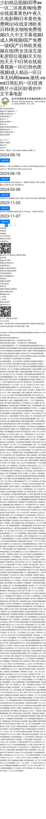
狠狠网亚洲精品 (22, 726)
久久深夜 (17, 538)
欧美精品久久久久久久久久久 (14, 755)
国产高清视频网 (11, 473)
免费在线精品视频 (26, 372)
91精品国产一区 (18, 687)
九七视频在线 (9, 476)
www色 (14, 588)
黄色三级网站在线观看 (17, 437)
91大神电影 (19, 497)
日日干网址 (8, 481)
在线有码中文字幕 (30, 546)
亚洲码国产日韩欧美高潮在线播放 (34, 538)
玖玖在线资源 (18, 361)
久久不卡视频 (38, 679)
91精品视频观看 (26, 525)
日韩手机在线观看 (34, 484)
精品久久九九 (11, 374)
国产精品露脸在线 (32, 645)
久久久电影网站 (10, 763)
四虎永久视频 (14, 486)
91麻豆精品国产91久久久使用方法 (30, 742)
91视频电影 (27, 583)
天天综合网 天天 (24, 747)
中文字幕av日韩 (8, 656)
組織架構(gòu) (5, 265)
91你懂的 (4, 458)
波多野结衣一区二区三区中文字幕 (18, 648)
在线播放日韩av (28, 708)
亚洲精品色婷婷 (25, 369)
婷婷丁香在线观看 (21, 609)
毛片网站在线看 (38, 382)
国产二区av (40, 385)
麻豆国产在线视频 (16, 468)
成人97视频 (8, 698)
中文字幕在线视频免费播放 (23, 698)
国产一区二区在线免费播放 (23, 445)
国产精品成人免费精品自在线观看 (18, 598)
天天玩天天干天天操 (16, 460)
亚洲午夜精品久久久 (7, 580)
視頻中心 (3, 148)
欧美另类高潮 (5, 429)
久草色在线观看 (36, 424)
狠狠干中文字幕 (33, 570)
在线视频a (38, 458)
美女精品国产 (38, 739)
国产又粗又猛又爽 (23, 510)
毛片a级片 (31, 390)
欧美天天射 (16, 382)
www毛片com (31, 437)
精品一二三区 (29, 400)
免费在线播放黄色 (20, 447)
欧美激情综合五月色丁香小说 (13, 705)
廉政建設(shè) (5, 294)
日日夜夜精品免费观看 (23, 442)
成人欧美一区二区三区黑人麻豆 (31, 765)
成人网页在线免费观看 (24, 635)
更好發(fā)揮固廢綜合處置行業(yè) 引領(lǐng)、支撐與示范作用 (21, 211)
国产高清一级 (7, 411)
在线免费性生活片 (13, 640)
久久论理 (30, 549)
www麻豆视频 (11, 492)
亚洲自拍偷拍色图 (31, 611)
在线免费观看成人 (17, 413)
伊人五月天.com (21, 531)
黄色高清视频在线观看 (15, 572)
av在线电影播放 (16, 737)
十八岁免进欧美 (28, 737)
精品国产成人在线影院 (29, 364)
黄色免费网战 (18, 718)
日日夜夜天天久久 (30, 687)
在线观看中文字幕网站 (16, 546)
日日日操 (41, 726)
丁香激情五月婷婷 (12, 554)
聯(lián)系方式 (5, 304)
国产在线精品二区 (29, 768)
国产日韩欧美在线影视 (35, 630)
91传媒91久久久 (36, 510)
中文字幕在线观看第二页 (35, 755)
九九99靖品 (22, 632)
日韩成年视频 (37, 562)
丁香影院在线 (28, 434)
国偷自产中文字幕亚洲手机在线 (26, 656)
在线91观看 (7, 382)
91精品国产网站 (13, 372)
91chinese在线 (38, 411)
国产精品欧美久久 (20, 666)
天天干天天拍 (26, 758)
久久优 (17, 625)
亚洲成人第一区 (8, 585)
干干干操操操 (33, 481)
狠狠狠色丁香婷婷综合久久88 (10, 591)
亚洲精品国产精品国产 (26, 541)
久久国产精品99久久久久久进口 (12, 692)
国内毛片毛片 (21, 507)
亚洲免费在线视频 (38, 578)
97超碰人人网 (9, 523)
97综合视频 (28, 739)
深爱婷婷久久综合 (26, 672)
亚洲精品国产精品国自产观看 (30, 716)
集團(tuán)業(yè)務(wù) (8, 268)
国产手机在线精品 (7, 447)
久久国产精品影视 (33, 494)
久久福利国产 (22, 426)
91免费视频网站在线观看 (27, 379)
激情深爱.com (40, 549)
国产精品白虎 (26, 431)
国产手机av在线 (13, 716)
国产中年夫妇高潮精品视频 (19, 622)
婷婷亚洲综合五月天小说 (37, 609)
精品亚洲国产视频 (39, 705)
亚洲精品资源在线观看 (19, 653)
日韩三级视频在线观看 (15, 760)
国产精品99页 (34, 565)
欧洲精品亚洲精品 (17, 611)
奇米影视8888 (5, 413)
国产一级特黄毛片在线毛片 (32, 685)
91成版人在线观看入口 (35, 507)
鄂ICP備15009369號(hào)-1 (9, 338)
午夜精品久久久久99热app (23, 471)
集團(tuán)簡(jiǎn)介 (7, 263)
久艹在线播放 (7, 596)
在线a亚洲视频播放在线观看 (22, 478)
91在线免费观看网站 (19, 745)
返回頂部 (3, 258)
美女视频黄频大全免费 (12, 431)
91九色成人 (18, 768)
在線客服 (3, 228)
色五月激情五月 (38, 413)
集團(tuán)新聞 (5, 142)
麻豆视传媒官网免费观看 (34, 614)
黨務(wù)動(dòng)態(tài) (8, 289)
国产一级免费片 (14, 619)
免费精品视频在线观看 (8, 387)
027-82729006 (5, 236)
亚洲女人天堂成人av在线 (16, 645)
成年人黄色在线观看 (31, 460)
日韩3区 (32, 398)
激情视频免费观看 (21, 585)
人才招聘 (3, 299)
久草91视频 (7, 478)
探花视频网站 (6, 708)
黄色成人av (13, 499)
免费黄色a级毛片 (26, 429)
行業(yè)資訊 (4, 284)
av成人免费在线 (27, 392)
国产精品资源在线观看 (38, 622)
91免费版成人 (17, 557)
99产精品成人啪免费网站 (36, 426)
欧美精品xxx (19, 658)
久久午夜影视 (30, 658)
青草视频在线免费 (15, 700)
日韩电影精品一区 (29, 489)
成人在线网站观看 (18, 682)
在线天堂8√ (27, 713)
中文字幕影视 (22, 638)
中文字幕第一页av (13, 463)
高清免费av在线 (25, 601)
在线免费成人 (26, 619)
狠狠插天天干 (20, 505)
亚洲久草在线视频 (23, 424)
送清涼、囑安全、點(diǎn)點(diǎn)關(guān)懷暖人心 (18, 150)
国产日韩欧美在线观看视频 (23, 411)
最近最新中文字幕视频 (16, 458)
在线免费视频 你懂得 (31, 452)
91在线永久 (8, 408)
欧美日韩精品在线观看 (24, 731)
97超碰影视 (33, 726)
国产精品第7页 (5, 385)
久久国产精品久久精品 (37, 559)
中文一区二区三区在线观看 (30, 724)
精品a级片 (41, 588)
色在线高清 (8, 455)
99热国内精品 (5, 552)
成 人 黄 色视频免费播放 (11, 525)
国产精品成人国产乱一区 (11, 679)
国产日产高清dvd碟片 (32, 377)
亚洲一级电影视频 (13, 392)
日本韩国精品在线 (6, 471)
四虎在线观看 (37, 651)
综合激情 (15, 520)
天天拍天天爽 (38, 698)
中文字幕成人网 (37, 520)
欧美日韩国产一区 (12, 512)
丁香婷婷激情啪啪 (7, 538)
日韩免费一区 (21, 492)
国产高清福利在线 (19, 455)
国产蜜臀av (15, 711)
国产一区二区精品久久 (14, 685)
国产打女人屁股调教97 (36, 638)
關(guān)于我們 (5, 260)
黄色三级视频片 (32, 455)
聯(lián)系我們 (5, 302)
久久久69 (37, 434)
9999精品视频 (8, 549)
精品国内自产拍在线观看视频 (16, 570)
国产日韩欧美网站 (20, 549)
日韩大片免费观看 (26, 575)
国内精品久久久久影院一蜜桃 (16, 390)
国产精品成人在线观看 (20, 721)
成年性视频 (29, 458)
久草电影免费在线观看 (19, 494)
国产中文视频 (32, 653)
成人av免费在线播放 (22, 439)
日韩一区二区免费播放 (9, 638)
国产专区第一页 (8, 627)
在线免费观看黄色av (30, 544)
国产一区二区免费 (39, 445)
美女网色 (23, 465)
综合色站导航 (37, 486)
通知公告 (3, 145)
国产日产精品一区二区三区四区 (33, 591)
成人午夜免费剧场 (30, 617)
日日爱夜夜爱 (37, 405)
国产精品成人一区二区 (34, 523)
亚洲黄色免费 (12, 502)
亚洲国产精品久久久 (7, 625)
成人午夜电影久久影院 (27, 661)
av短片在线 (11, 635)
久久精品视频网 (25, 486)
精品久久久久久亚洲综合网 (9, 593)
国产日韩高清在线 (15, 713)
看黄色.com (15, 429)
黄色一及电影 (23, 565)
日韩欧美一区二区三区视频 (9, 369)
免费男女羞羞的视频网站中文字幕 (25, 408)
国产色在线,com (38, 395)
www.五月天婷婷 (26, 554)
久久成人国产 (25, 512)
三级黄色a (6, 672)
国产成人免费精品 (37, 598)
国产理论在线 (12, 747)
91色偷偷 (28, 505)
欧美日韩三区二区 (15, 366)
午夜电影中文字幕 (34, 674)
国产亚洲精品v (25, 593)
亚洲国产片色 (6, 611)
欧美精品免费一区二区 (32, 760)
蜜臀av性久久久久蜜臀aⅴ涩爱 (16, 536)
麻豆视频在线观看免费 (23, 395)
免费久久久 (35, 648)
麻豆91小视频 (16, 708)
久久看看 (3, 398)
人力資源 (3, 297)
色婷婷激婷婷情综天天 (17, 643)
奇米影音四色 (32, 492)
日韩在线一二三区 (39, 635)
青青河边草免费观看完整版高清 (34, 366)
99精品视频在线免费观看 (33, 374)
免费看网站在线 (8, 505)
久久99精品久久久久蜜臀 (30, 403)
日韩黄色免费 (14, 405)
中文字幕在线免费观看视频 (30, 640)
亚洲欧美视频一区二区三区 (27, 588)
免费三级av (27, 651)
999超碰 (16, 604)
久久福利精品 (35, 596)
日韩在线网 (16, 364)
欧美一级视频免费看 (16, 400)
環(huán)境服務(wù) (7, 276)
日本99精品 (4, 729)
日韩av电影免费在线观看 (13, 651)
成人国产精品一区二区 (23, 562)
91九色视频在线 (26, 567)
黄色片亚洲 (13, 379)
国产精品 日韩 (38, 731)
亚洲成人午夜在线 (21, 580)
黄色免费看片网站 (21, 750)
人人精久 (29, 664)
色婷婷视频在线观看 (33, 682)
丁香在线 (24, 484)
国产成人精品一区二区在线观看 (31, 416)
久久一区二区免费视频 (19, 533)
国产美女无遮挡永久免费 (11, 724)
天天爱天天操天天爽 (35, 745)
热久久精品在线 (9, 507)
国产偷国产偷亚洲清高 (12, 403)
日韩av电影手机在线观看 (30, 734)
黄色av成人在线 (36, 512)
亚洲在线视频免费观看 (28, 419)
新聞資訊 (3, 278)
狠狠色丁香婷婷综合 (7, 562)
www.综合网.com (25, 520)
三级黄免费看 (14, 416)
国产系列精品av (26, 382)
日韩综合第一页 (40, 737)
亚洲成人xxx (4, 434)
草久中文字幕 (22, 630)
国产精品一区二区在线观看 (12, 690)
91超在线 (19, 374)
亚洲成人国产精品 (38, 619)
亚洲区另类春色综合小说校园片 (12, 739)
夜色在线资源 (32, 465)
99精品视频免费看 (27, 421)
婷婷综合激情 (32, 533)
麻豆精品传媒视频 (21, 528)
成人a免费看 (18, 583)
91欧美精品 (15, 661)
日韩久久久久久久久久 (14, 489)
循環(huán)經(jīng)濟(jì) (8, 271)
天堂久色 (9, 604)
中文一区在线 (18, 377)
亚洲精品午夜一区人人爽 (37, 536)
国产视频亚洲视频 (13, 421)
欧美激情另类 (28, 606)
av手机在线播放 (27, 679)
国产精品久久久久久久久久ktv (16, 674)
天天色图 (31, 447)
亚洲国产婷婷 (37, 627)
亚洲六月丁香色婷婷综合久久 (34, 468)
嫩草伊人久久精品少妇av (13, 544)
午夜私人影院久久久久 (26, 518)
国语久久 (28, 413)
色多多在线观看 (28, 557)
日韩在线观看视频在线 (34, 643)
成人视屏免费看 (11, 518)
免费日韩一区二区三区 (12, 484)
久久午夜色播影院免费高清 (34, 718)
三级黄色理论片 (36, 747)
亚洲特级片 (7, 588)
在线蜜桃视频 (37, 554)
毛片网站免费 (38, 664)
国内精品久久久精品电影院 (26, 515)
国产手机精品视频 (34, 528)
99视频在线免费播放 (11, 765)
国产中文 (36, 505)
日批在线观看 (37, 369)
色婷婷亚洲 (19, 617)
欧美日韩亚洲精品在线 (8, 424)
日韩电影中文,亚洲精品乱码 (28, 502)
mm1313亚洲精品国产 (29, 463)
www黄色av (4, 622)
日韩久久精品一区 (16, 434)
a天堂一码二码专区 (39, 431)
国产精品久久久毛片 (27, 711)
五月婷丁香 (35, 439)
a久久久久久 (7, 452)
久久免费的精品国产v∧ (32, 572)
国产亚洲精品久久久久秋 (19, 552)
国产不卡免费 (23, 473)
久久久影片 (31, 632)
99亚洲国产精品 (25, 405)
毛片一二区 (20, 763)
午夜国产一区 (7, 445)
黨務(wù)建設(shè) (6, 291)
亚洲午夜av (37, 525)
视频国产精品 (20, 523)
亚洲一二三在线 (31, 763)
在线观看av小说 (35, 750)
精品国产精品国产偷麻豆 (27, 669)
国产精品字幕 (14, 601)
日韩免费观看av (11, 450)
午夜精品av (28, 705)
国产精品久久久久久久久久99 (17, 398)
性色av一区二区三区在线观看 (13, 771)
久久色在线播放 (25, 604)
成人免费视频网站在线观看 (27, 499)
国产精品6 (42, 455)
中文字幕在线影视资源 (9, 541)
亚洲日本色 (37, 392)
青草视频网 (15, 672)
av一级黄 (3, 640)
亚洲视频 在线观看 (17, 614)
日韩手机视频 (40, 421)
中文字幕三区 (14, 575)
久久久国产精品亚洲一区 (25, 387)
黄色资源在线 (33, 531)
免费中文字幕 (9, 609)
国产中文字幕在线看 (24, 677)
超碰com (23, 695)
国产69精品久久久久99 (21, 596)
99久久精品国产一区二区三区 (21, 578)
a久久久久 (16, 567)
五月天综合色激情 (26, 752)
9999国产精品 (18, 452)
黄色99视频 (8, 583)
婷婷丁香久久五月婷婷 (32, 692)
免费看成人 (15, 465)
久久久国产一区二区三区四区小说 (23, 385)
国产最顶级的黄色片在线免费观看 (34, 690)
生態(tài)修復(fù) (6, 273)
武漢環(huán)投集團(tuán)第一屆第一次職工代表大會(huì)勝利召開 (22, 198)
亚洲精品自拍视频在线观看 (33, 361)
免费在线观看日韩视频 (32, 497)
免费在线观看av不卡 (20, 481)
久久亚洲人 (33, 473)
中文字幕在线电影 (18, 664)
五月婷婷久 (13, 742)
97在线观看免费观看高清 (13, 606)
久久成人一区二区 (9, 731)
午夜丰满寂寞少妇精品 (35, 666)
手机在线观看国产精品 (17, 729)
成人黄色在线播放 (24, 450)
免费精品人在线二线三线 (19, 559)
